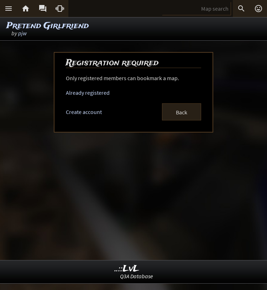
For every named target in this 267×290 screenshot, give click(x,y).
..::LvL (127, 269)
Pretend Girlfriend (47, 26)
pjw (22, 33)
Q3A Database (136, 276)
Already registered (88, 92)
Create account (84, 111)
